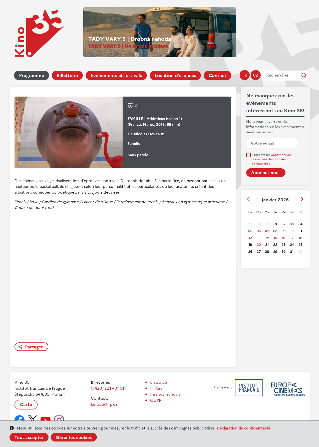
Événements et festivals (116, 75)
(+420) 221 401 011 (108, 388)
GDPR (155, 400)
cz (255, 75)
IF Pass (156, 388)
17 (291, 238)
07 (267, 231)
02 (283, 224)
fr (244, 75)
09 (283, 231)
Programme (31, 75)
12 (250, 238)
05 (250, 231)
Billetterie (67, 75)
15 (275, 238)
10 (291, 231)
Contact (217, 75)
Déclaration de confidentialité (243, 428)
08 (275, 231)
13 (258, 238)
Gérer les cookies (74, 437)
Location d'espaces (175, 75)
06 (259, 231)
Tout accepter (29, 437)
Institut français (165, 394)
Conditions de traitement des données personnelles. (271, 159)
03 (292, 224)
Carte (26, 404)
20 (259, 244)
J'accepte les (271, 159)
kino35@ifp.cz (104, 404)
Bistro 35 (158, 382)
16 (283, 238)
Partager (34, 347)
